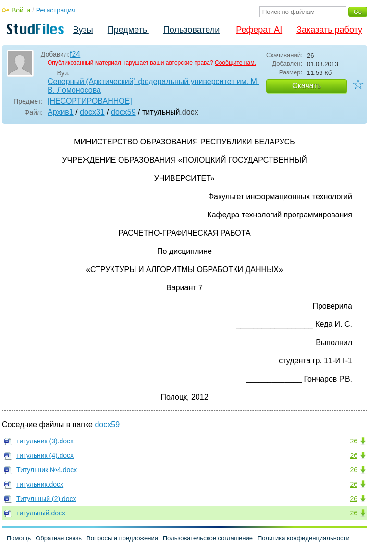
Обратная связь (59, 538)
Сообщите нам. (235, 63)
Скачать (306, 86)
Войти (21, 10)
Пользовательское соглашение (208, 538)
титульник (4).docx (45, 455)
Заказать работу (329, 30)
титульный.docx (40, 513)
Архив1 (61, 112)
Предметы (128, 30)
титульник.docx (39, 484)
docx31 (92, 112)
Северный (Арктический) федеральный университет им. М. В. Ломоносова (153, 85)
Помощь (19, 538)
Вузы (83, 30)
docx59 (123, 112)
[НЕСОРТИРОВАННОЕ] (90, 101)
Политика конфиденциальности (304, 538)
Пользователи (191, 30)
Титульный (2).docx (46, 498)
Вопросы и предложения (122, 538)
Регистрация (55, 10)
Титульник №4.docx (46, 470)
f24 (75, 54)
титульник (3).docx (45, 441)
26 (353, 441)
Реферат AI (259, 30)
